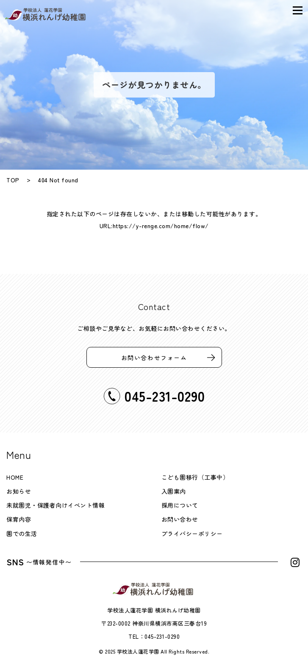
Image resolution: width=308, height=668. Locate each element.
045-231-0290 (162, 636)
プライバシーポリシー (192, 533)
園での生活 (21, 533)
